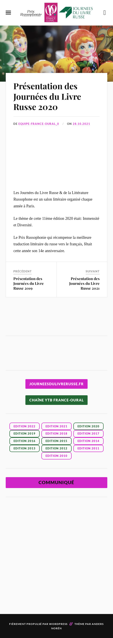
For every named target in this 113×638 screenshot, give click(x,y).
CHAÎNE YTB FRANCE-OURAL (56, 400)
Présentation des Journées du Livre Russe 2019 (28, 283)
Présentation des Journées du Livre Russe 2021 (84, 283)
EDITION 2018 (56, 433)
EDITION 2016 (24, 441)
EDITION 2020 (88, 426)
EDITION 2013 (24, 448)
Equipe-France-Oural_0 (38, 124)
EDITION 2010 (56, 455)
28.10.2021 (81, 124)
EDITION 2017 (88, 433)
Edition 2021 (56, 426)
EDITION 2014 (88, 441)
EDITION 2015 (56, 441)
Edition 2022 (24, 426)
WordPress (58, 624)
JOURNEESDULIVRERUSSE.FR (56, 384)
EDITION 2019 (24, 433)
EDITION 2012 (56, 448)
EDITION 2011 (88, 448)
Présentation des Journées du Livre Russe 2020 (47, 96)
